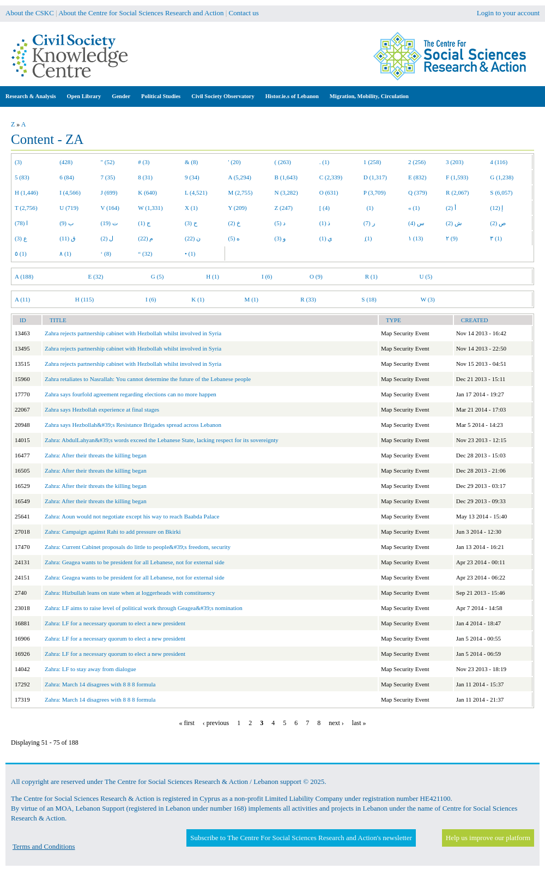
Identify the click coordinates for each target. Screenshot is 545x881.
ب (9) (66, 223)
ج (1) (144, 223)
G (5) (157, 276)
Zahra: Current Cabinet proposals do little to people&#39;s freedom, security (138, 547)
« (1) (414, 207)
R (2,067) (457, 192)
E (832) (417, 177)
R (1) (371, 276)
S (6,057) (501, 192)
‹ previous (216, 723)
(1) (368, 207)
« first (187, 723)
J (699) (109, 192)
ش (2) (454, 223)
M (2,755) (240, 192)
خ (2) (234, 223)
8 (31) (145, 177)
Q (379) (417, 192)
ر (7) (369, 223)
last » (359, 723)
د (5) (280, 223)
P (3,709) (375, 192)
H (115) (84, 299)
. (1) (324, 162)
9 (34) (192, 177)
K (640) (147, 192)
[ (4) (324, 207)
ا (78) (21, 223)
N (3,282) (286, 192)
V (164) (110, 207)
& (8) (191, 162)
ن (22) (193, 238)
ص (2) (498, 223)
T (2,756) (26, 207)
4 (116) (498, 162)
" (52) (108, 162)
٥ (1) (21, 253)
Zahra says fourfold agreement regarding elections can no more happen (130, 394)
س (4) (416, 223)
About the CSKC (29, 13)
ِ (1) (368, 238)
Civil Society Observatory (222, 96)
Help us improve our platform (488, 838)
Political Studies (160, 96)
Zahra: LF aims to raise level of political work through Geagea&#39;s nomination (144, 608)
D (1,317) (375, 177)
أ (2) (451, 207)
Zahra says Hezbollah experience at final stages (102, 409)
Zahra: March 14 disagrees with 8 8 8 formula (100, 684)
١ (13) (415, 238)
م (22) (145, 238)
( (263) (283, 162)
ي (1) (326, 238)
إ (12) (496, 207)
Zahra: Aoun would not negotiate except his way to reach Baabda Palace (132, 516)
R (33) (308, 299)
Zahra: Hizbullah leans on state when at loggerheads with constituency (130, 592)
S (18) (368, 299)
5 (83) (22, 177)
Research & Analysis (30, 96)
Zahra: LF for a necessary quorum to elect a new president (115, 623)
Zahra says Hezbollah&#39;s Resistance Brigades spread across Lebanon (133, 424)
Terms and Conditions (44, 846)
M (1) (252, 299)
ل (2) (107, 238)
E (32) (96, 276)
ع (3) (21, 238)
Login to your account (508, 13)
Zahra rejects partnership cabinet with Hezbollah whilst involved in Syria (133, 333)
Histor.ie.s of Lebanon (292, 96)
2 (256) (417, 162)
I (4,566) (70, 192)
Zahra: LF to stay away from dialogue (90, 669)
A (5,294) (239, 177)
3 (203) (454, 162)
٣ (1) (496, 238)
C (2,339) (330, 177)
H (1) (212, 276)
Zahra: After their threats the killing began (96, 455)
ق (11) (67, 238)
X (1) (191, 207)
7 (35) (108, 177)
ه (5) (234, 238)
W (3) (428, 299)
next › (336, 723)
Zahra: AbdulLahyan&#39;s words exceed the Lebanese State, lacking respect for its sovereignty (161, 440)
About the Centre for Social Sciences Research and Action (140, 13)
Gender (121, 96)
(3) (18, 162)
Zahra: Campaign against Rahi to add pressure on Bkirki (112, 531)
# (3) (143, 162)
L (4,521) (196, 192)
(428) (65, 162)
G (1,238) (501, 177)
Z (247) (284, 207)
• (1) (190, 253)
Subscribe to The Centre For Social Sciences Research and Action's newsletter (300, 838)
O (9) (316, 276)
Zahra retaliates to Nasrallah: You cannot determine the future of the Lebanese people (148, 379)
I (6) (267, 276)
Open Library (84, 96)
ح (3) (191, 223)
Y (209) (237, 207)
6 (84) (66, 177)
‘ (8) (106, 253)
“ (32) (145, 253)
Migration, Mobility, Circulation (369, 96)
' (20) (234, 162)
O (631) (328, 192)
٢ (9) (452, 238)
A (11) (22, 299)
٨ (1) (65, 253)
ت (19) (109, 223)
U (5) (425, 276)
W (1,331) (150, 207)
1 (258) (372, 162)
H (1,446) (26, 192)
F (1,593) (457, 177)
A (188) (24, 276)
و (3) (280, 238)
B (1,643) (286, 177)
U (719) (68, 207)
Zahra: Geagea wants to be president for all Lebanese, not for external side (135, 562)
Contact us (244, 13)
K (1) (197, 299)
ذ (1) (325, 223)
